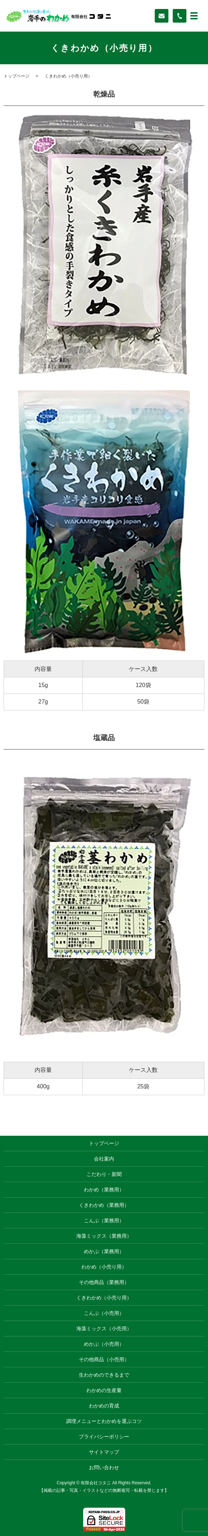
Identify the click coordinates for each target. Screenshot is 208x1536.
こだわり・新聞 (104, 1174)
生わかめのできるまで (104, 1375)
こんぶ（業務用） (104, 1220)
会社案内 (104, 1159)
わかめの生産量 (104, 1390)
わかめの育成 (104, 1406)
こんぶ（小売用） (104, 1313)
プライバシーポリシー (104, 1436)
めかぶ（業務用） (104, 1251)
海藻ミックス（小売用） (104, 1328)
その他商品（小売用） (104, 1359)
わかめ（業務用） (104, 1189)
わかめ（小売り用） (104, 1267)
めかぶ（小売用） (104, 1344)
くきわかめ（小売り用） (104, 1298)
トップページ (17, 76)
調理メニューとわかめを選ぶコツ (104, 1421)
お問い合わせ (104, 1467)
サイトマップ (104, 1452)
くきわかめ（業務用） (104, 1205)
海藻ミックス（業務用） (104, 1236)
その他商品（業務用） (104, 1282)
